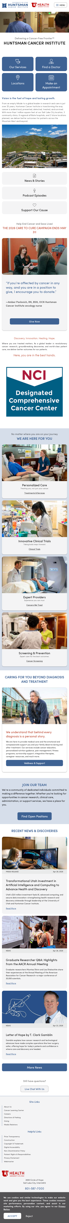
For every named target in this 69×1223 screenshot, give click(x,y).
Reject (29, 1216)
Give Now (34, 321)
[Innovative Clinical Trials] (34, 527)
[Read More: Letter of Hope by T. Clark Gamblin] (34, 1006)
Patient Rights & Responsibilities (17, 1154)
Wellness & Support (34, 763)
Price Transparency (12, 1136)
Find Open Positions (34, 816)
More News (34, 1067)
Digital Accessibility (12, 1147)
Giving (6, 1121)
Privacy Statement (11, 1158)
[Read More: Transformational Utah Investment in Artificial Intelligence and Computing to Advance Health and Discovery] (34, 852)
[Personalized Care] (34, 471)
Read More (11, 908)
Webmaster (9, 1161)
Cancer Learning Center (14, 1110)
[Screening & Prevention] (34, 639)
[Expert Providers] (34, 583)
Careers (7, 1114)
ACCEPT (12, 1216)
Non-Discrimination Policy (14, 1151)
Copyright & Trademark (13, 1143)
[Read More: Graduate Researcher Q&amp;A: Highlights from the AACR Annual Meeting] (34, 931)
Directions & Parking (12, 1117)
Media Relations (11, 1124)
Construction (9, 1140)
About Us (8, 1107)
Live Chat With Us (34, 1089)
